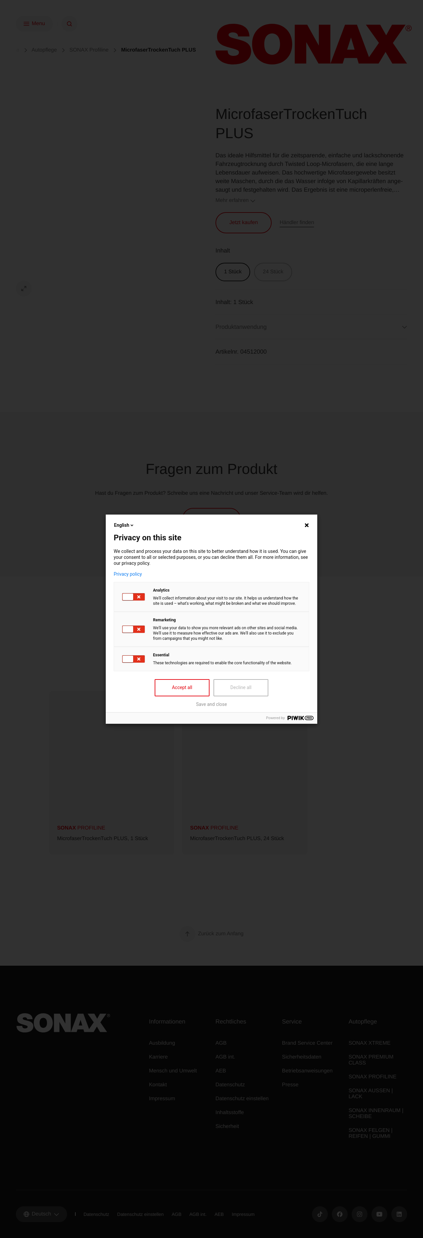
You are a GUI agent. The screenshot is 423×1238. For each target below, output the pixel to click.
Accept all (182, 687)
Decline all (240, 687)
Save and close (211, 704)
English (124, 525)
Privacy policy (128, 574)
